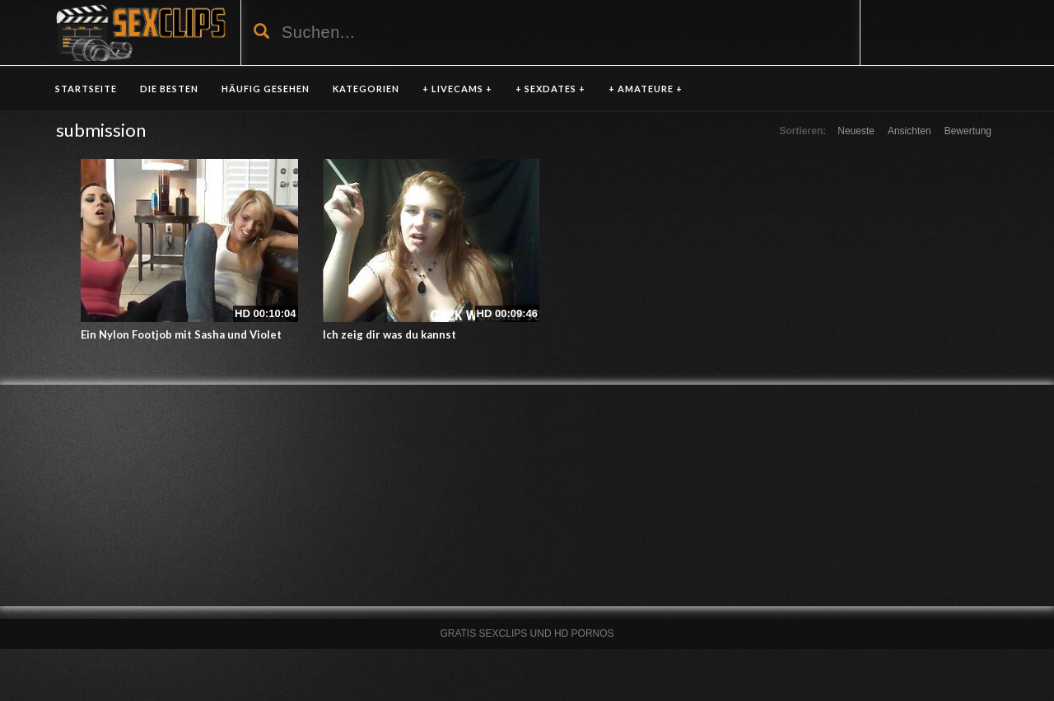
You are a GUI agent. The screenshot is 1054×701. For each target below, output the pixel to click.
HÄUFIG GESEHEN (266, 88)
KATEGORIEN (366, 88)
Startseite (86, 88)
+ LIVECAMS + (457, 88)
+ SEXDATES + (550, 88)
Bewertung (967, 131)
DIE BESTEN (169, 88)
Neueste (855, 131)
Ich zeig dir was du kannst (389, 334)
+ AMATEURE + (646, 88)
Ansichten (909, 131)
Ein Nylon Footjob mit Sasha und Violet (181, 334)
